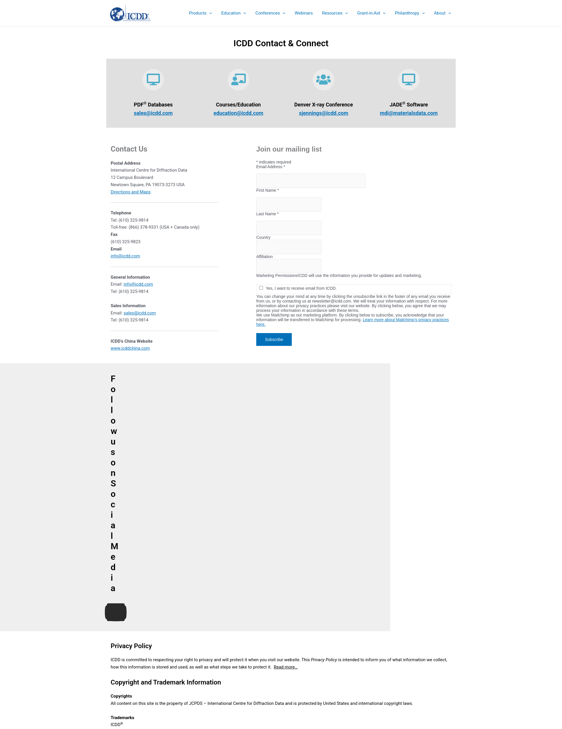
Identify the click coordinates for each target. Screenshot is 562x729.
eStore (281, 647)
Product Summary (281, 632)
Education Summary (281, 654)
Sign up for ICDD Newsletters (281, 668)
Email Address (292, 166)
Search (440, 646)
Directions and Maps (131, 192)
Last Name (289, 213)
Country (285, 237)
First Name (289, 190)
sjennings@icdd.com (323, 113)
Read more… (286, 457)
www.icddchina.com (130, 348)
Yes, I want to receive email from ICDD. (319, 288)
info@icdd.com (125, 256)
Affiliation (286, 256)
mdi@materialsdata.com (409, 113)
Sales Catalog (281, 640)
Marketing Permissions (298, 275)
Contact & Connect (281, 675)
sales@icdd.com (153, 113)
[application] (213, 13)
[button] (204, 13)
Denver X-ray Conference (281, 661)
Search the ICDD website (402, 636)
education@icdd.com (238, 113)
